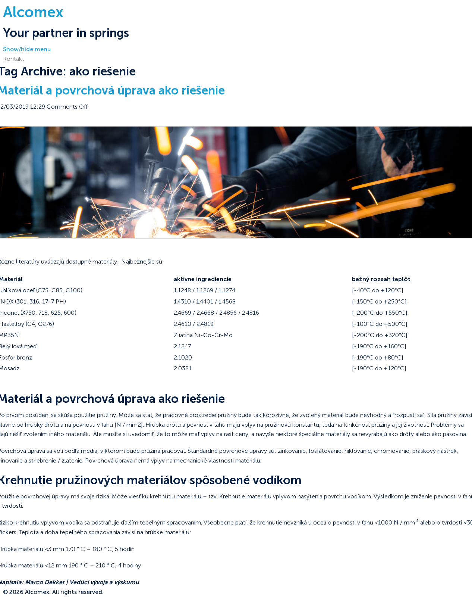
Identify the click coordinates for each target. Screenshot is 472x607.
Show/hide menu (27, 49)
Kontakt (13, 58)
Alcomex (33, 12)
